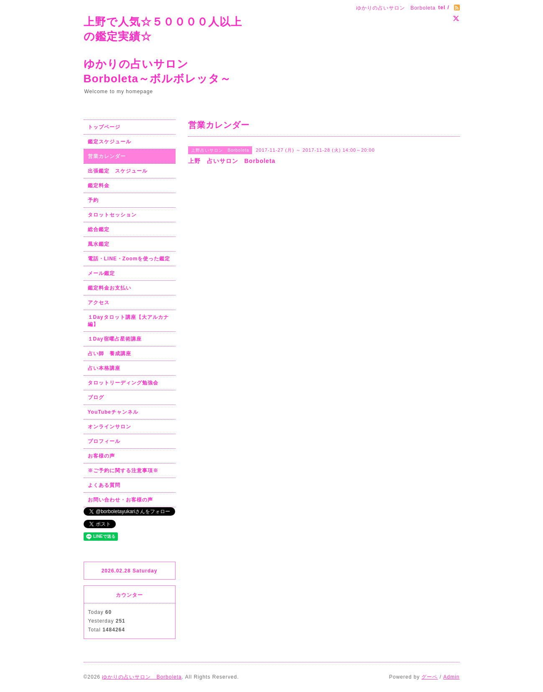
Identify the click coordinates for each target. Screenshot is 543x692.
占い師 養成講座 (109, 353)
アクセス (99, 302)
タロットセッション (112, 215)
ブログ (96, 397)
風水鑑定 (99, 244)
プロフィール (104, 441)
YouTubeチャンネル (113, 412)
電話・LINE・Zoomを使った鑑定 (129, 259)
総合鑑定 (99, 229)
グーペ (429, 677)
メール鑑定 (101, 273)
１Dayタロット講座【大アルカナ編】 (128, 320)
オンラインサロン (109, 427)
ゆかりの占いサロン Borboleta (141, 677)
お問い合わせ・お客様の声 (120, 500)
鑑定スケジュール (109, 142)
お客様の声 (101, 456)
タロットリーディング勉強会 (123, 383)
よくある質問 (104, 485)
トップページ (104, 127)
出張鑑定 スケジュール (118, 171)
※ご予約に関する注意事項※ (123, 470)
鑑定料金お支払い (109, 288)
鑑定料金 (99, 185)
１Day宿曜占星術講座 (115, 339)
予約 (93, 200)
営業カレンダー (107, 156)
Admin (451, 677)
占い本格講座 (104, 368)
